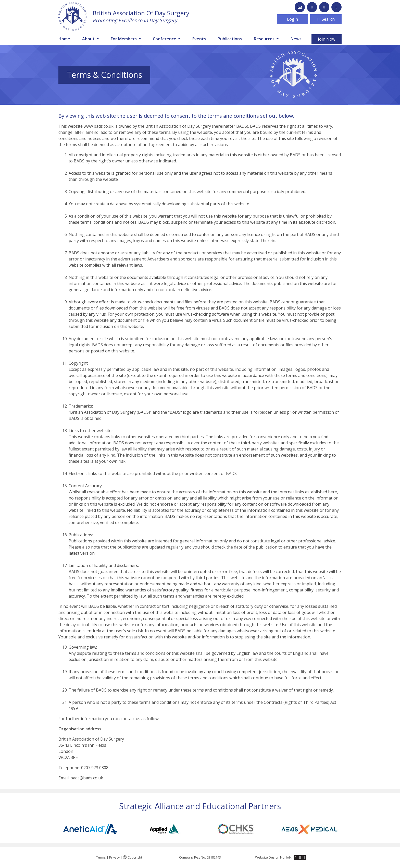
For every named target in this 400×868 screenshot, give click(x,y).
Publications (230, 39)
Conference (165, 39)
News (296, 39)
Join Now (326, 39)
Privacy (114, 857)
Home (64, 39)
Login (292, 19)
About (89, 39)
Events (199, 39)
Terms (101, 857)
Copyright (132, 857)
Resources (265, 39)
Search (326, 19)
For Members (124, 39)
